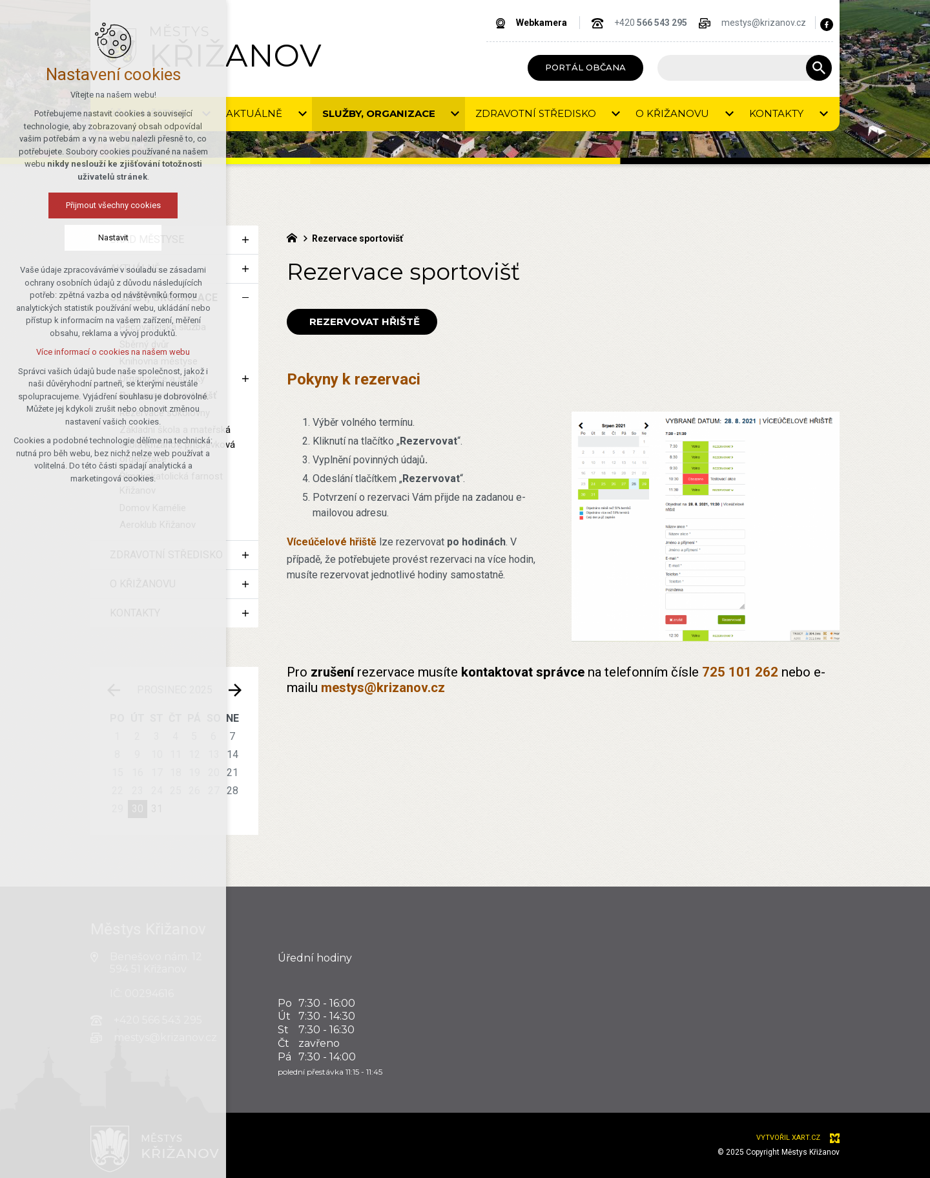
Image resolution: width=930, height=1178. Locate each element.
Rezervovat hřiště (362, 321)
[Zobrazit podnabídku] (245, 240)
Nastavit (59, 237)
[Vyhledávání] (819, 68)
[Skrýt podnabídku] (245, 298)
